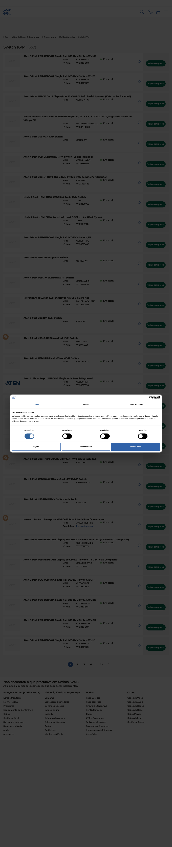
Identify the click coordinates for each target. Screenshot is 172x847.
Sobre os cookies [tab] (136, 404)
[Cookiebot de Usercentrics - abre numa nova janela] (145, 397)
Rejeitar (36, 447)
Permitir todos (135, 447)
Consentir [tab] (35, 404)
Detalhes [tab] (86, 404)
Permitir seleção (86, 447)
